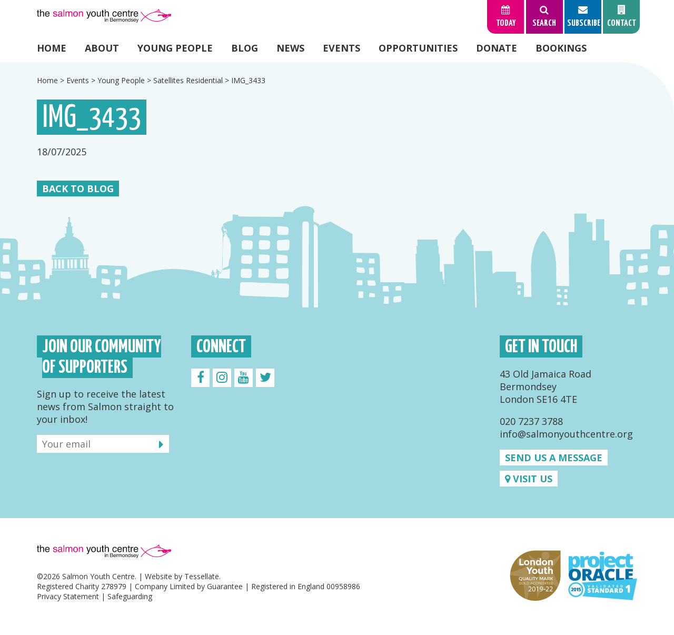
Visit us (528, 478)
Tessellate (201, 576)
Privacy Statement (68, 596)
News (290, 48)
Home (51, 48)
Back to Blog (78, 188)
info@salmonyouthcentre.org (566, 434)
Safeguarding (129, 596)
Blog (244, 48)
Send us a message (553, 457)
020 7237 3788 (531, 421)
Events (341, 48)
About (102, 48)
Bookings (561, 48)
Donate (496, 48)
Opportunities (418, 48)
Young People (175, 48)
